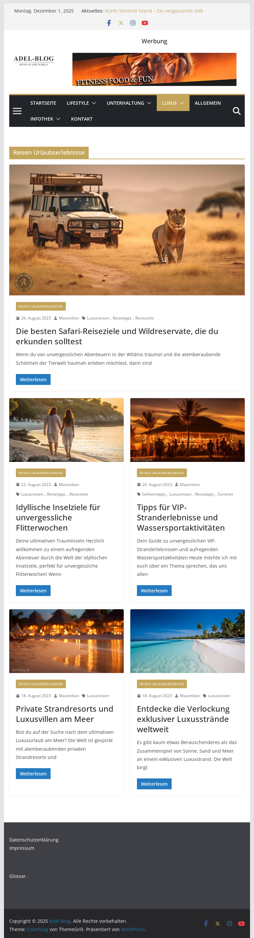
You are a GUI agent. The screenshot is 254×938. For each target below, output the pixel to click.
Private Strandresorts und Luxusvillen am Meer (64, 713)
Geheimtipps (154, 494)
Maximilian (69, 318)
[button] (92, 103)
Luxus (169, 103)
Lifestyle (78, 103)
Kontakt (82, 119)
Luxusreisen (98, 318)
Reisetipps (122, 318)
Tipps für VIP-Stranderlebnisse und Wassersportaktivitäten (181, 517)
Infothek (41, 119)
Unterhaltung (125, 103)
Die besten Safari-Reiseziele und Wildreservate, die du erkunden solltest (117, 336)
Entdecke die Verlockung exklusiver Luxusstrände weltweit (183, 718)
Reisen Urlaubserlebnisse (41, 306)
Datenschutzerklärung (34, 840)
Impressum (21, 848)
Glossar (17, 876)
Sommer (225, 494)
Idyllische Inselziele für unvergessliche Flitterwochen (58, 517)
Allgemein (208, 103)
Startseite (43, 103)
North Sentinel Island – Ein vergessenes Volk (154, 11)
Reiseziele (144, 318)
